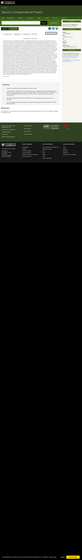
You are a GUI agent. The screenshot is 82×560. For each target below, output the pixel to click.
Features (65, 149)
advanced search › (54, 23)
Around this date (13, 28)
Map (43, 150)
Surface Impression (11, 136)
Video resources (27, 131)
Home (2, 7)
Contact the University (6, 152)
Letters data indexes (28, 134)
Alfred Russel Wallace (31, 91)
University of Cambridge (8, 129)
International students (26, 150)
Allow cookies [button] (73, 557)
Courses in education (26, 156)
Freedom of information (7, 155)
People (38, 18)
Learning (47, 18)
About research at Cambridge (69, 154)
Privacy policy (4, 134)
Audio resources (27, 128)
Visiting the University (47, 149)
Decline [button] (63, 557)
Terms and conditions (6, 156)
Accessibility (4, 153)
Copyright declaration (6, 132)
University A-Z (5, 150)
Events (44, 154)
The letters (20, 18)
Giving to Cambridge (47, 158)
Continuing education (26, 152)
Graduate (24, 149)
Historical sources (28, 125)
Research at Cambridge (68, 144)
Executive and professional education (30, 154)
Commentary (30, 18)
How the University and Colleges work (51, 147)
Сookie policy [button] (52, 557)
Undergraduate (25, 147)
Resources (55, 18)
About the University (48, 144)
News (44, 152)
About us (64, 18)
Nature (64, 40)
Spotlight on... (66, 152)
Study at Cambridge (27, 144)
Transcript (5, 28)
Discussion (65, 150)
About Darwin (10, 18)
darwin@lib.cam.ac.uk (6, 127)
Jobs (44, 156)
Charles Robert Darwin (68, 37)
